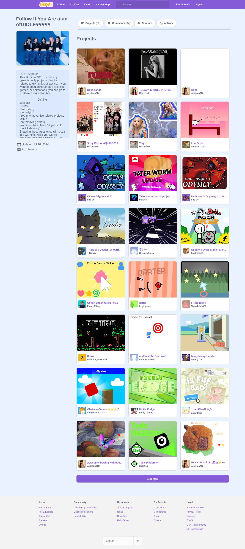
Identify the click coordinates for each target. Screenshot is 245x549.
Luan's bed (197, 143)
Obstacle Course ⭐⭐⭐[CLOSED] (105, 409)
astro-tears (196, 413)
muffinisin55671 (147, 359)
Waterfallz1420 (198, 306)
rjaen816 (143, 466)
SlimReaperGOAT (96, 412)
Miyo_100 (144, 93)
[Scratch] (46, 4)
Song (194, 90)
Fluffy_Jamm (145, 412)
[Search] (119, 4)
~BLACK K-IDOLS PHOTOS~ (156, 90)
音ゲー (143, 249)
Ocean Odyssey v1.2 (99, 196)
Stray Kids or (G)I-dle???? (102, 143)
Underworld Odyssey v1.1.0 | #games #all (209, 196)
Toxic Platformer (149, 462)
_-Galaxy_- (92, 253)
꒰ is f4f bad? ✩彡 (201, 409)
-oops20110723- (199, 146)
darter (142, 302)
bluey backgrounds (202, 356)
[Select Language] (122, 541)
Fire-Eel (91, 200)
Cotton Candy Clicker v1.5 (102, 302)
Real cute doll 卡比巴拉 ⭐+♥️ (208, 462)
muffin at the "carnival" (153, 356)
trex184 (143, 200)
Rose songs (94, 90)
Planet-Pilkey (94, 306)
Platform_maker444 (97, 359)
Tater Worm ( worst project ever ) (157, 196)
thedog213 (196, 359)
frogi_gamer (145, 306)
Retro (90, 356)
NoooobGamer (146, 253)
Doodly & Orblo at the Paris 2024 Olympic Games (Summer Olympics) (209, 249)
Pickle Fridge (147, 409)
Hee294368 (92, 146)
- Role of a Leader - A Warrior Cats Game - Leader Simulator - (105, 249)
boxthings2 (197, 253)
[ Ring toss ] (198, 302)
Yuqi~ (142, 143)
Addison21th (93, 93)
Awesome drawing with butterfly (105, 462)
